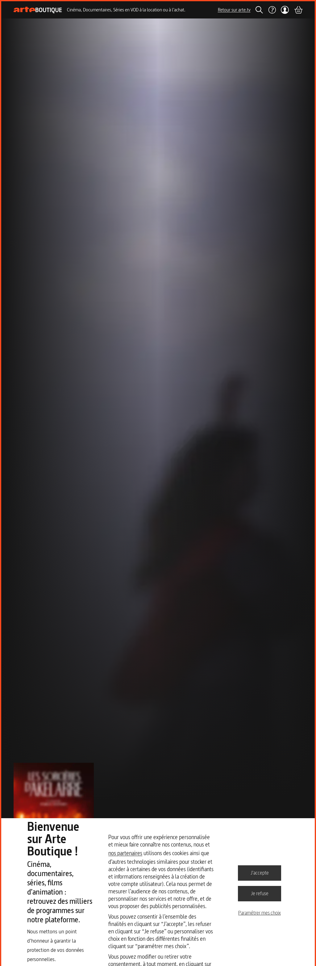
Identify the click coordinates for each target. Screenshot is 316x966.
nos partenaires (125, 853)
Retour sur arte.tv (234, 9)
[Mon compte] (285, 10)
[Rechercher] (259, 10)
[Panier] (298, 10)
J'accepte (260, 872)
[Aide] (272, 10)
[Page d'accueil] (38, 10)
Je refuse (259, 893)
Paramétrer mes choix (259, 912)
